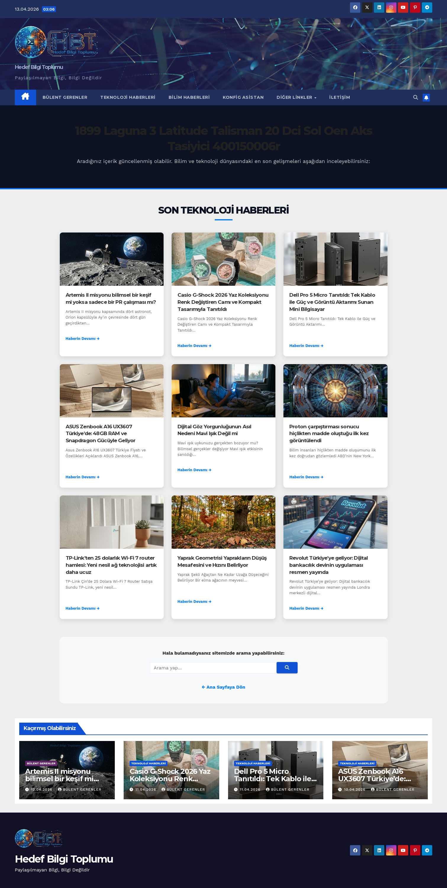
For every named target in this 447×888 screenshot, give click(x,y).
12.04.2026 (42, 789)
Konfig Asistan (243, 97)
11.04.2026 (146, 789)
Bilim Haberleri (189, 97)
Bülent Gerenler (65, 97)
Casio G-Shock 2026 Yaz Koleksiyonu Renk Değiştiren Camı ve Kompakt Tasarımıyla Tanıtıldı (222, 302)
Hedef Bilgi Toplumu (39, 67)
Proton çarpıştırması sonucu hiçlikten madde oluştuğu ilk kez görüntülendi (329, 434)
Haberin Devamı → (83, 338)
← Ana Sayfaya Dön (223, 687)
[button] (415, 97)
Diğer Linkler (295, 97)
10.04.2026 (355, 789)
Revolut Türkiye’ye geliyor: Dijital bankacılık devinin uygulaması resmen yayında (328, 565)
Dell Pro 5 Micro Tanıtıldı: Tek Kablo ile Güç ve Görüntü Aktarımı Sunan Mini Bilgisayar (332, 302)
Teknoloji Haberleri (128, 97)
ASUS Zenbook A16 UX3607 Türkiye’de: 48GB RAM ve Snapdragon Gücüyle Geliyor (100, 434)
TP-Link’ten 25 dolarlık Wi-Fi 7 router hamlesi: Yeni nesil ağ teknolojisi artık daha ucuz (111, 565)
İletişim (339, 97)
